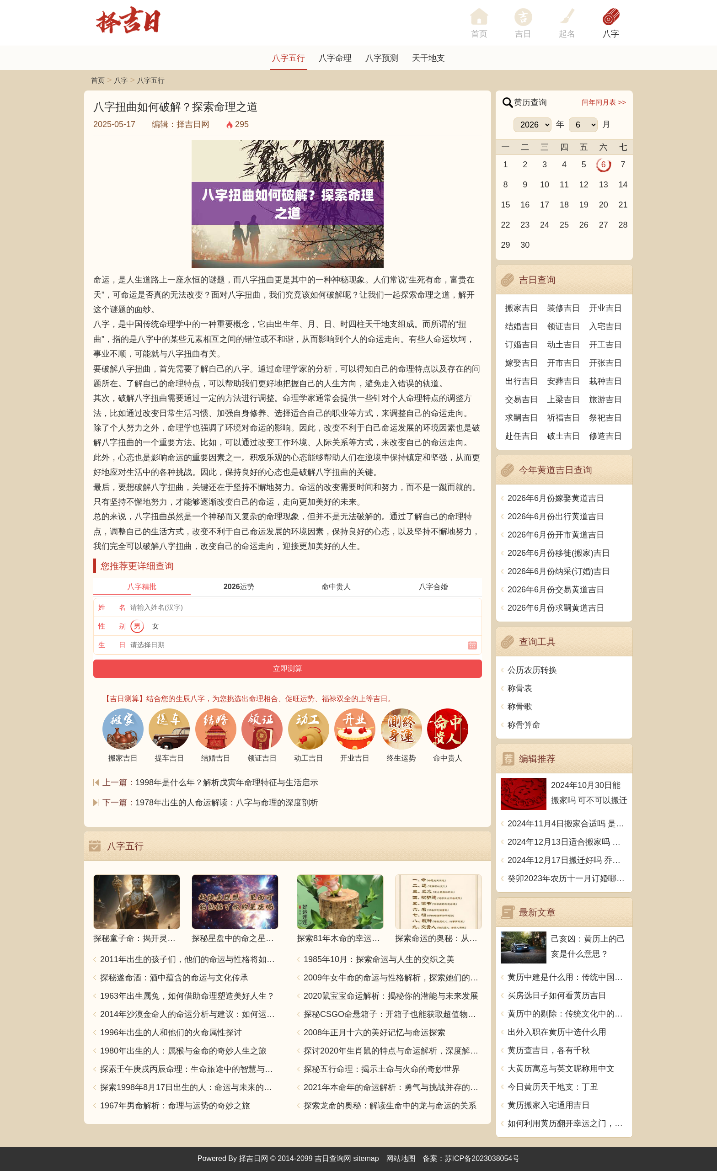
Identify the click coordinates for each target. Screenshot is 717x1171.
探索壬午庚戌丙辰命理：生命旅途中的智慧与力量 (189, 1069)
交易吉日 (521, 399)
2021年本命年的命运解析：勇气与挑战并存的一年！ (393, 1087)
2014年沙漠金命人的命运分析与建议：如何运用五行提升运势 (189, 1014)
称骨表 (520, 688)
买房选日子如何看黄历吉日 (557, 995)
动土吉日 (563, 344)
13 (603, 184)
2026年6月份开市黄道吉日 (556, 534)
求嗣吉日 (521, 417)
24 (544, 224)
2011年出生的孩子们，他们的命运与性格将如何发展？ (189, 959)
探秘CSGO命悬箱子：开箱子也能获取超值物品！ (393, 1014)
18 (564, 204)
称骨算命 (524, 724)
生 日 (112, 645)
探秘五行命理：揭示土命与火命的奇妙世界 (382, 1069)
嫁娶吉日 (521, 362)
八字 (611, 33)
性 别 (112, 626)
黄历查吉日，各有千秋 (549, 1050)
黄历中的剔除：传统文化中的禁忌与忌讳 (568, 1013)
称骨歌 (520, 706)
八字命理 (335, 58)
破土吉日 (563, 436)
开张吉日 (605, 362)
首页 (98, 80)
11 (564, 184)
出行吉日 (521, 381)
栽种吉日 (605, 381)
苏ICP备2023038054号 (482, 1158)
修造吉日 (605, 436)
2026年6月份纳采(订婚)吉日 (559, 571)
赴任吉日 (521, 436)
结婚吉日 (521, 326)
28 (623, 224)
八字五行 (288, 58)
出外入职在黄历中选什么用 (557, 1032)
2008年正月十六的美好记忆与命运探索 (374, 1032)
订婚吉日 (521, 344)
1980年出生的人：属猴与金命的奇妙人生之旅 (183, 1050)
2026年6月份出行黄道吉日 (556, 516)
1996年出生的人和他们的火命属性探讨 (171, 1032)
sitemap (366, 1158)
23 (525, 224)
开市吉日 (563, 362)
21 (623, 204)
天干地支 (428, 58)
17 (544, 204)
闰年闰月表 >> (604, 102)
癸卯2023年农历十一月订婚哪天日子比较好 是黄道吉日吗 (568, 878)
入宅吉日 (605, 326)
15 (505, 204)
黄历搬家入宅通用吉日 (549, 1105)
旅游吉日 (605, 399)
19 (584, 204)
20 (603, 204)
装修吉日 (563, 308)
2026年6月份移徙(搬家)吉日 (559, 553)
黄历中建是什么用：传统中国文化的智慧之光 (568, 977)
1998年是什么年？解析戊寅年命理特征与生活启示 (226, 782)
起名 (567, 33)
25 (564, 224)
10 (544, 184)
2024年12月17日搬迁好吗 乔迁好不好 (568, 860)
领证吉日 (563, 326)
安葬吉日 (563, 381)
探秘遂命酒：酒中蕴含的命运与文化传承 (174, 977)
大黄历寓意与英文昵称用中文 (561, 1068)
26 (584, 224)
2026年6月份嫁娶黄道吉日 (556, 498)
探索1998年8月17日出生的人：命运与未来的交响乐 (189, 1087)
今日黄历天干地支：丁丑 (553, 1086)
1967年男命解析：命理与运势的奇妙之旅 (175, 1105)
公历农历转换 (532, 670)
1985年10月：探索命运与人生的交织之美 (379, 959)
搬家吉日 (521, 308)
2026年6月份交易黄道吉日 (556, 589)
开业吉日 (605, 308)
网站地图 (401, 1158)
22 (505, 224)
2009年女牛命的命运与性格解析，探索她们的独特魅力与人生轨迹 (393, 977)
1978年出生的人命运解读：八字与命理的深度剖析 (226, 802)
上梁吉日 (563, 399)
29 (505, 245)
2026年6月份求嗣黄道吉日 (556, 607)
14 (623, 184)
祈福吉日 (563, 417)
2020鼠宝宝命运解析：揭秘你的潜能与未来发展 (391, 996)
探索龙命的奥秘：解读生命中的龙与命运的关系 (390, 1105)
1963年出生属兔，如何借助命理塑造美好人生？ (187, 996)
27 (603, 224)
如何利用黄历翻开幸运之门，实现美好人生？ (568, 1123)
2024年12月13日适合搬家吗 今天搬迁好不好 (568, 841)
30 (525, 245)
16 (525, 204)
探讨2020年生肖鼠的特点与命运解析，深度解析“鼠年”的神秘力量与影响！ (393, 1050)
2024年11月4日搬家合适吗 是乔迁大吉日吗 (568, 823)
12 (584, 184)
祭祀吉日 (605, 417)
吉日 (523, 33)
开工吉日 (605, 344)
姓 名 (112, 607)
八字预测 (381, 58)
